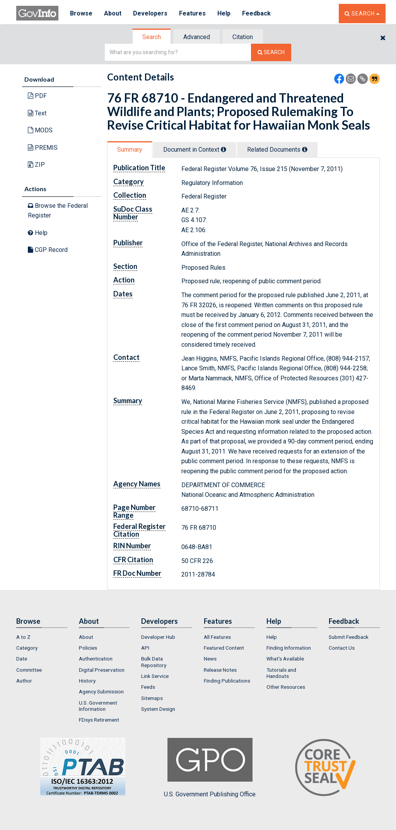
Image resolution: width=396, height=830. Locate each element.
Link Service (155, 676)
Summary (129, 149)
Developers (150, 13)
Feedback (256, 13)
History (87, 681)
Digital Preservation (102, 670)
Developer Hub (158, 637)
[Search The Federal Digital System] (271, 52)
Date (21, 658)
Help (223, 13)
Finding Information (288, 648)
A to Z (23, 637)
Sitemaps (152, 698)
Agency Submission (101, 691)
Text (37, 113)
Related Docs (277, 149)
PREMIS (43, 147)
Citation (242, 37)
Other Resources (285, 687)
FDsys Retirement (99, 720)
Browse (81, 13)
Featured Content (224, 648)
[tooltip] (223, 149)
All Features (217, 637)
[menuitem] (41, 637)
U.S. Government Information (98, 706)
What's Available (285, 658)
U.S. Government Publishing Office (210, 767)
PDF (37, 95)
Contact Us (342, 648)
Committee (29, 670)
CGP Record (48, 249)
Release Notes (220, 670)
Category (27, 648)
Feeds (148, 687)
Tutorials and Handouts (281, 673)
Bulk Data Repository (153, 661)
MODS (40, 130)
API (145, 648)
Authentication (96, 658)
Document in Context (194, 149)
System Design (158, 709)
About (112, 13)
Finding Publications (227, 681)
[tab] (152, 37)
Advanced (196, 37)
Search (151, 37)
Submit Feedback (349, 637)
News (210, 658)
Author (24, 681)
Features (192, 13)
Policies (88, 648)
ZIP (36, 164)
